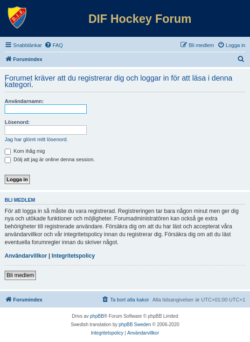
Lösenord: (17, 122)
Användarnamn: (24, 101)
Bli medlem (20, 275)
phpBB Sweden (135, 324)
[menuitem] (53, 45)
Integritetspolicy (73, 256)
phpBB (97, 316)
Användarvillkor (26, 256)
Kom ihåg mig (25, 151)
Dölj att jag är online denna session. (50, 159)
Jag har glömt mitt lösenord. (36, 139)
